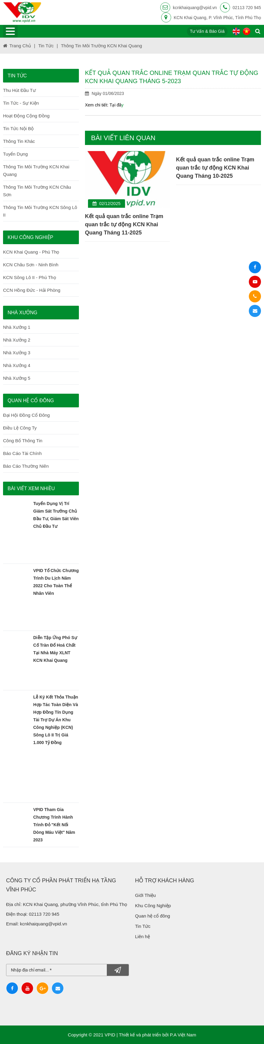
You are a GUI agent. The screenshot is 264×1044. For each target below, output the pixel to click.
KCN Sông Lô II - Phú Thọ (29, 277)
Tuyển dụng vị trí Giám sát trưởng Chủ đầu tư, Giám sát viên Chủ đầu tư (56, 515)
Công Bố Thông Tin (22, 440)
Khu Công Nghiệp (153, 905)
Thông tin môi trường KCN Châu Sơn (37, 190)
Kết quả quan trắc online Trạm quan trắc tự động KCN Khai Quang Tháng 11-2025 (125, 224)
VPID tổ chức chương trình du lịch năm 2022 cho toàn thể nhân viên (56, 582)
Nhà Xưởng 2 (16, 339)
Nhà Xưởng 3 (16, 352)
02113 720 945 (247, 7)
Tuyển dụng (15, 154)
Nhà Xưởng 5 (16, 378)
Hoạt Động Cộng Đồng (26, 115)
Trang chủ (20, 45)
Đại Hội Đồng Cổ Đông (26, 415)
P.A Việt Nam (183, 1034)
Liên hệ (143, 936)
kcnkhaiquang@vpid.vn (195, 7)
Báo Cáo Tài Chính (22, 453)
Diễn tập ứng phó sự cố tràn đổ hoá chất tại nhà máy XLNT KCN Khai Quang (55, 649)
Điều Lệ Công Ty (20, 427)
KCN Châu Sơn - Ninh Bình (30, 264)
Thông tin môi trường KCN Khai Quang (101, 45)
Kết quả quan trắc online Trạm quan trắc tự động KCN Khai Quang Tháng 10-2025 (217, 168)
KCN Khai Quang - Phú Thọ (31, 251)
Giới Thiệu (145, 895)
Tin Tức (143, 926)
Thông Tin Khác (19, 141)
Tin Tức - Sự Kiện (21, 103)
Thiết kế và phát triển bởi (144, 1034)
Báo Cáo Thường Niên (26, 466)
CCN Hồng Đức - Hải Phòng (31, 290)
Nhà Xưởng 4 (16, 365)
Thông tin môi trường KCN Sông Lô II (40, 211)
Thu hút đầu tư (19, 90)
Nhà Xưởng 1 (16, 327)
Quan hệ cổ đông (153, 915)
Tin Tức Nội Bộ (18, 128)
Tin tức (46, 45)
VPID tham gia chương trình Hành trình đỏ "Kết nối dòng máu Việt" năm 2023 (54, 824)
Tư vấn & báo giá (207, 31)
